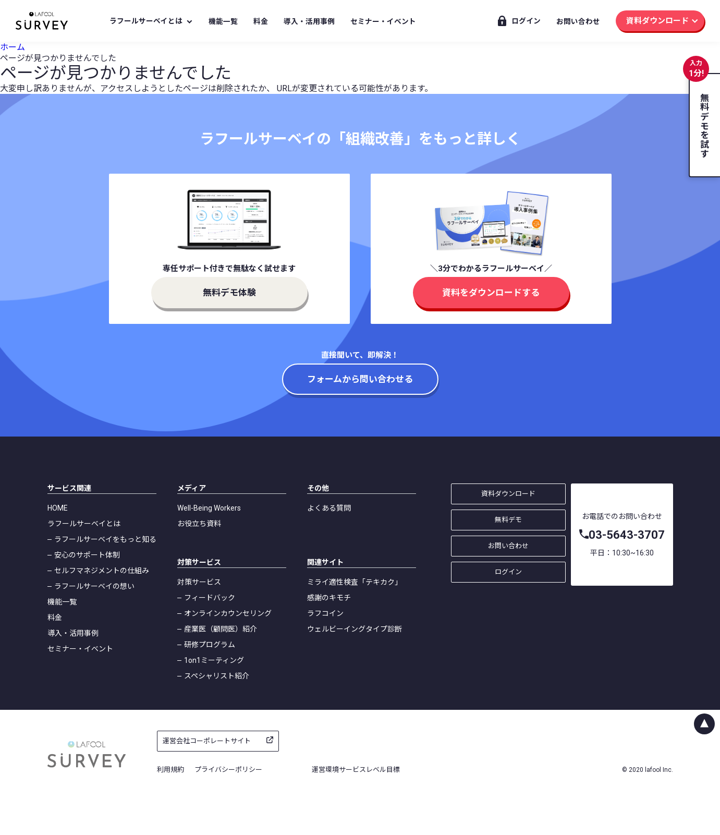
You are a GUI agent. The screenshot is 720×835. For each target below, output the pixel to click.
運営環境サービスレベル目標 (356, 769)
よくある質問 (329, 508)
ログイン (526, 21)
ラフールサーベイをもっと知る (105, 539)
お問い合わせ (578, 21)
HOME (57, 508)
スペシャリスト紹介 (216, 676)
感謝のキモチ (329, 598)
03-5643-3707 (627, 534)
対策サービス (199, 582)
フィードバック (209, 598)
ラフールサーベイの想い (94, 586)
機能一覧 (223, 21)
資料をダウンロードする (491, 292)
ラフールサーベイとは (145, 21)
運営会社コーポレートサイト (207, 741)
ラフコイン (325, 613)
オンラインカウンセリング (228, 613)
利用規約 (170, 769)
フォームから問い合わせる (360, 379)
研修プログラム (209, 644)
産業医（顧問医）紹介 (220, 629)
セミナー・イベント (383, 21)
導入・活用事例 (309, 21)
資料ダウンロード (657, 21)
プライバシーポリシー (228, 769)
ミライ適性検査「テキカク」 (354, 582)
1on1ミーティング (214, 660)
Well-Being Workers (209, 508)
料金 (260, 21)
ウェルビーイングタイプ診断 (354, 629)
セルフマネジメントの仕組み (101, 570)
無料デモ (508, 520)
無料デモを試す (704, 125)
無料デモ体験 (229, 292)
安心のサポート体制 (87, 555)
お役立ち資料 (199, 523)
